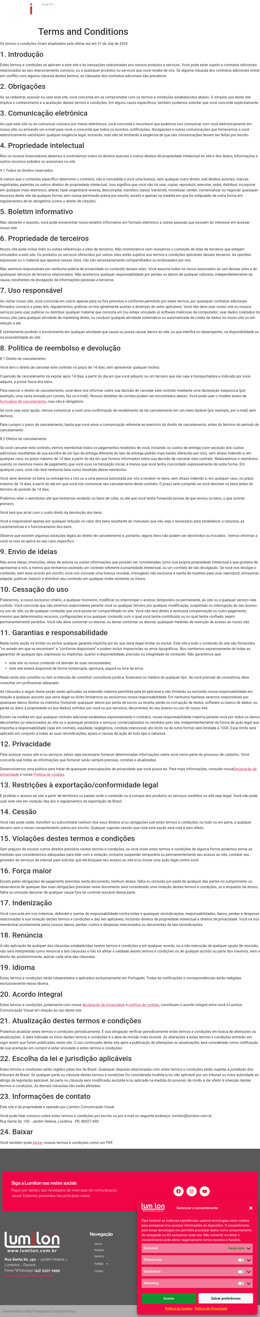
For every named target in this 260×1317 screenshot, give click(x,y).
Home (154, 12)
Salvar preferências (225, 1298)
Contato (244, 12)
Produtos (174, 12)
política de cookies (144, 1005)
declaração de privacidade (103, 1005)
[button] (251, 1208)
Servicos (196, 12)
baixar (38, 1142)
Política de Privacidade (211, 1308)
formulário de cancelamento (23, 401)
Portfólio (220, 12)
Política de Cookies (179, 1308)
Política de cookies (49, 774)
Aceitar (168, 1298)
